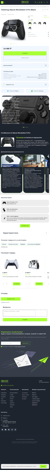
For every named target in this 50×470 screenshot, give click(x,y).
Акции (11, 407)
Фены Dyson (35, 397)
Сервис (11, 401)
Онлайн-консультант (7, 385)
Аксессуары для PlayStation (34, 244)
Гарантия (12, 403)
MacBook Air (34, 405)
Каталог (3, 389)
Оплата (11, 399)
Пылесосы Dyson (36, 401)
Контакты (24, 399)
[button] (22, 127)
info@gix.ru (5, 418)
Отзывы (11, 395)
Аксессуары (4, 403)
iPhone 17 (34, 393)
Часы (2, 399)
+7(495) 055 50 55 (6, 416)
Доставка (12, 397)
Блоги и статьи (25, 395)
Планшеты (3, 395)
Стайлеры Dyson (36, 399)
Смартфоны (3, 393)
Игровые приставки (13, 244)
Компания (25, 389)
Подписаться (25, 343)
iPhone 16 (34, 395)
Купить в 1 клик (25, 57)
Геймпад (4, 244)
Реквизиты (24, 397)
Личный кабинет (14, 393)
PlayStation (22, 244)
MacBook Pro (35, 403)
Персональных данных (20, 346)
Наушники (3, 401)
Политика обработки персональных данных (25, 439)
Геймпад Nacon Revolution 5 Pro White (33, 276)
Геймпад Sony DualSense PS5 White (10, 276)
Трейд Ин (12, 405)
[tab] (10, 43)
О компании (25, 393)
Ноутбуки (3, 397)
